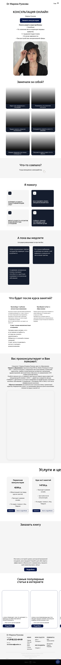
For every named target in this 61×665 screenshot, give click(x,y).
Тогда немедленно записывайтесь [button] (30, 170)
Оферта (30, 658)
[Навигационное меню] (58, 3)
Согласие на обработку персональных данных (31, 655)
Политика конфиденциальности (31, 656)
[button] (30, 20)
